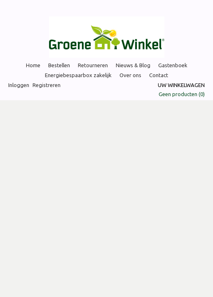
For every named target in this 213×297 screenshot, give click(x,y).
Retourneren (93, 65)
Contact (158, 75)
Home (33, 65)
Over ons (130, 75)
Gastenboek (172, 65)
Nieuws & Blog (133, 65)
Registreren (47, 85)
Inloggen (18, 85)
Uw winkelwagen (181, 85)
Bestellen (59, 65)
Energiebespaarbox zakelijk (78, 75)
